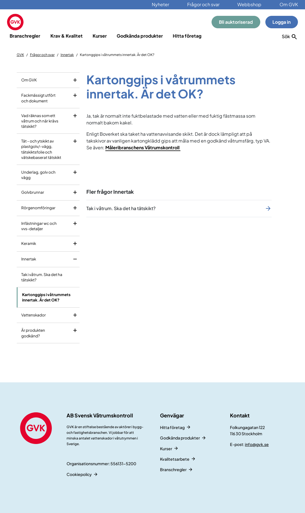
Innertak (67, 55)
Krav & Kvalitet (66, 36)
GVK (20, 55)
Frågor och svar (203, 4)
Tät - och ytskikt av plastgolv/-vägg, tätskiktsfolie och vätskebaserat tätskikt (41, 149)
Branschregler (25, 36)
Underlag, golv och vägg (38, 175)
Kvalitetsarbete (174, 459)
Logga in (281, 22)
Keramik (28, 243)
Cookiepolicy (79, 474)
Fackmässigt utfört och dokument (38, 98)
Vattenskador (33, 314)
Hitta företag (187, 36)
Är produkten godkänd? (33, 333)
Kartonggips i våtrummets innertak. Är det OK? (46, 297)
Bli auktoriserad (236, 22)
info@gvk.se (257, 444)
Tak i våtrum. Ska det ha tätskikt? (41, 277)
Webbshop (249, 4)
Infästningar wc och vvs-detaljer (39, 226)
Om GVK (289, 4)
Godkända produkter (140, 36)
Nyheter (160, 4)
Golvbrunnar (32, 192)
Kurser (100, 36)
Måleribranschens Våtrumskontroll (142, 147)
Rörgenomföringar (38, 207)
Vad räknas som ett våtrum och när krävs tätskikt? (39, 121)
